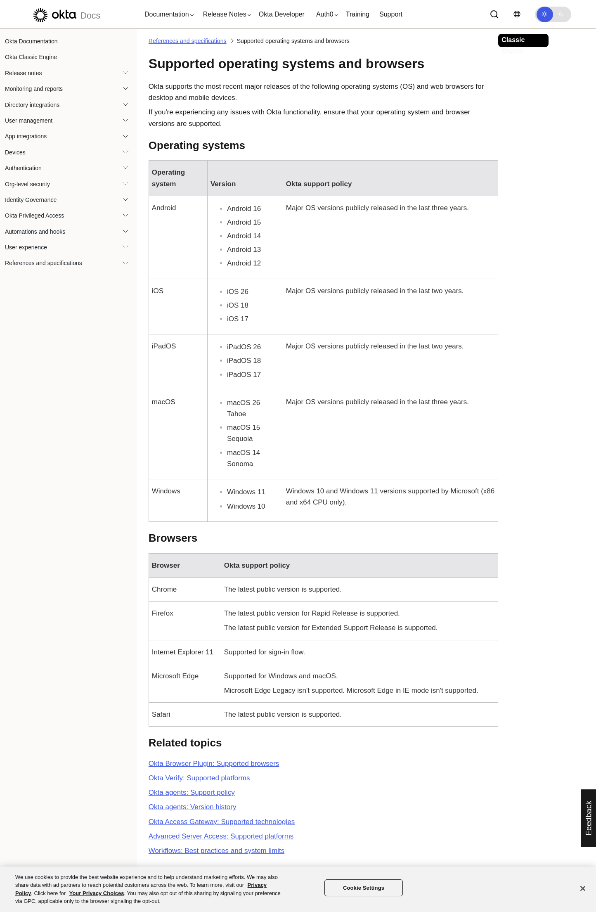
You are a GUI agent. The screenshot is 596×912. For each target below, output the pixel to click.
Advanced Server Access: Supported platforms (221, 836)
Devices (15, 152)
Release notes (23, 73)
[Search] (494, 14)
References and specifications (43, 263)
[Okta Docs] (65, 14)
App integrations (26, 136)
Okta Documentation (31, 41)
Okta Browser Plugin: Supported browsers (214, 764)
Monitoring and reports (34, 88)
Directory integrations (32, 105)
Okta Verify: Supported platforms (199, 778)
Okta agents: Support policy (192, 792)
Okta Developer (282, 14)
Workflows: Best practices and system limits (216, 851)
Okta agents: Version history (193, 807)
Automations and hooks (35, 231)
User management (28, 120)
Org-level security (27, 184)
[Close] (583, 888)
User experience (26, 247)
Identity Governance (31, 200)
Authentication (23, 168)
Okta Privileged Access (34, 215)
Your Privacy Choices (96, 893)
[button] (167, 14)
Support (390, 14)
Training (357, 14)
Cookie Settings (363, 888)
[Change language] (516, 14)
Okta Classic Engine (31, 57)
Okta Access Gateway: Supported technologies (222, 822)
